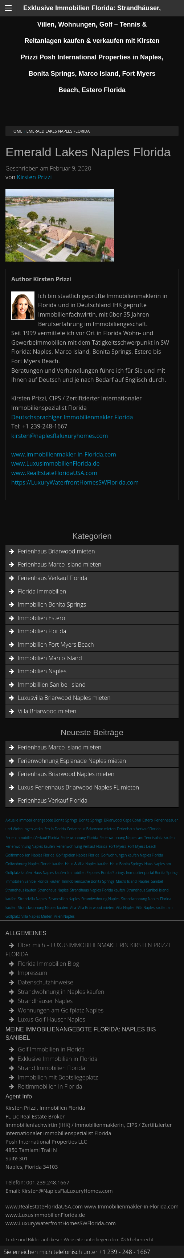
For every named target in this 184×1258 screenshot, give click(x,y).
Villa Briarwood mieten (47, 711)
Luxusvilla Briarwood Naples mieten (64, 698)
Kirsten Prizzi (34, 177)
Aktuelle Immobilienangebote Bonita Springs (41, 820)
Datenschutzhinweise (45, 982)
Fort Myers (117, 846)
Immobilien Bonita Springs (52, 604)
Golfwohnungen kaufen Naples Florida (132, 855)
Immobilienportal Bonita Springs (152, 872)
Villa (73, 907)
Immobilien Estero (41, 618)
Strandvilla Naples (32, 898)
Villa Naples (125, 907)
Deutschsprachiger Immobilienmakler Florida (72, 417)
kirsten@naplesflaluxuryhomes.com (59, 436)
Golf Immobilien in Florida (51, 1049)
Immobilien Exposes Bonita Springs (96, 872)
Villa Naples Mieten (36, 916)
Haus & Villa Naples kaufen (87, 863)
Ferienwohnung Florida (79, 837)
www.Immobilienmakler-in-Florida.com (63, 454)
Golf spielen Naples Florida (77, 855)
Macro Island (126, 881)
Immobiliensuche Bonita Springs (88, 881)
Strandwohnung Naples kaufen (43, 907)
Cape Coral (132, 820)
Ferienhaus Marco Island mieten (59, 564)
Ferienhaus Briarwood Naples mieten (66, 774)
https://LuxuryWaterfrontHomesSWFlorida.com (75, 482)
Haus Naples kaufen (49, 872)
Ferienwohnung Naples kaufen (30, 846)
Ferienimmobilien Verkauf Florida (32, 837)
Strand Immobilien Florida (51, 1068)
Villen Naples (64, 916)
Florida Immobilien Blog (48, 964)
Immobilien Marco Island (50, 658)
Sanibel (157, 881)
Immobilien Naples (42, 671)
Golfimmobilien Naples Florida (29, 855)
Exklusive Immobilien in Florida (58, 1059)
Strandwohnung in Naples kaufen (61, 992)
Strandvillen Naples (64, 898)
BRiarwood (113, 820)
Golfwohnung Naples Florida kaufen (34, 863)
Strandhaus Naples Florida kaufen (97, 890)
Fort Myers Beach (142, 846)
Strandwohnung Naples (100, 898)
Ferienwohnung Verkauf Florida (82, 846)
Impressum (32, 973)
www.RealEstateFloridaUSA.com (54, 473)
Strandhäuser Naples (45, 1001)
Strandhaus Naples (53, 890)
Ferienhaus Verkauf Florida (52, 578)
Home (17, 131)
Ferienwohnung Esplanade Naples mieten (72, 761)
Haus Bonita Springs (126, 863)
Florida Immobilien (42, 591)
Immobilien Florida (42, 631)
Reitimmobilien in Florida (50, 1086)
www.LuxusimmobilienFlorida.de (55, 463)
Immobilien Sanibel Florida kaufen (33, 881)
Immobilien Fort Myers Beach (56, 644)
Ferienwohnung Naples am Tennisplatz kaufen (137, 837)
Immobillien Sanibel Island (52, 685)
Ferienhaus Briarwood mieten (56, 551)
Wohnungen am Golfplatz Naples (60, 1010)
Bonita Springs (91, 820)
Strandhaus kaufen (20, 890)
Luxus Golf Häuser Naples (51, 1019)
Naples (144, 881)
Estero (148, 820)
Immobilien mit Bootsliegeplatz (58, 1077)
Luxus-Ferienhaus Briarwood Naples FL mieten (78, 787)
